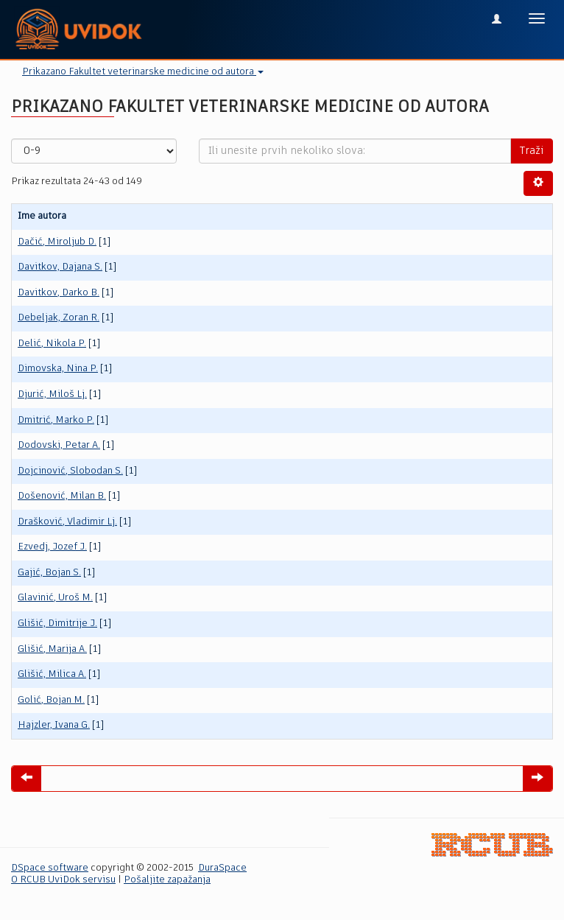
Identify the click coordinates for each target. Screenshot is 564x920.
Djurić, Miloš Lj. (52, 394)
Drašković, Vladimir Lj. (67, 522)
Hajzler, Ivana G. (54, 725)
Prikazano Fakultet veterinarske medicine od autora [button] (143, 72)
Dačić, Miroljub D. (57, 242)
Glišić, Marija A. (52, 649)
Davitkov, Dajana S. (60, 267)
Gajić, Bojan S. (49, 572)
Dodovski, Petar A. (59, 445)
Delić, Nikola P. (52, 343)
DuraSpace (222, 868)
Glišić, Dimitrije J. (57, 623)
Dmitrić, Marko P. (56, 420)
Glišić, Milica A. (52, 674)
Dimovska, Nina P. (58, 368)
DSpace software (49, 868)
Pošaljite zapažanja (167, 880)
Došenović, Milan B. (62, 496)
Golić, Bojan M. (51, 700)
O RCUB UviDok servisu (63, 880)
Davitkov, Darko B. (58, 293)
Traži (531, 151)
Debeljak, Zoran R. (58, 318)
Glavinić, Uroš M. (55, 598)
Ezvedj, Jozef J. (52, 547)
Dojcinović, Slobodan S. (70, 471)
